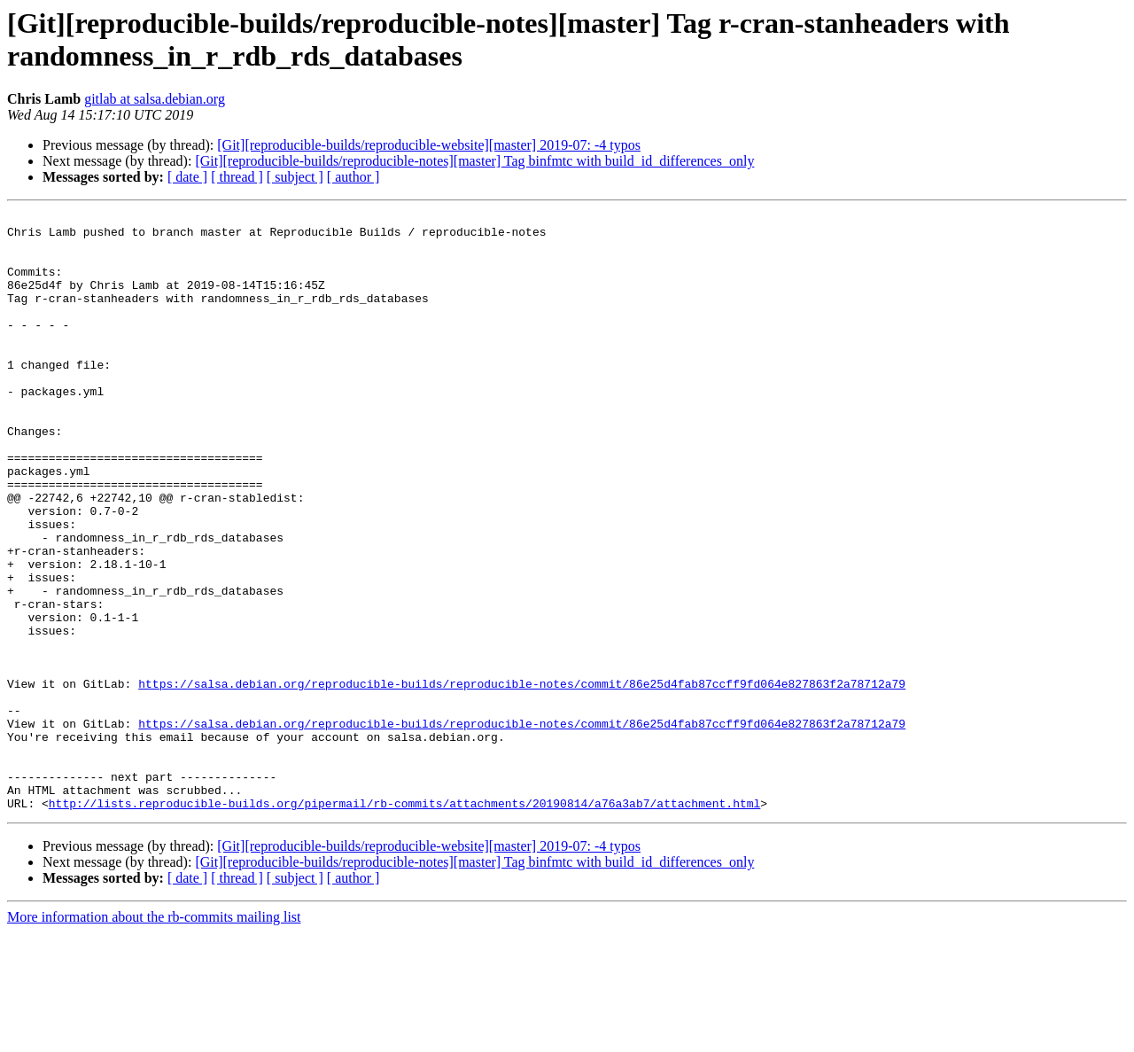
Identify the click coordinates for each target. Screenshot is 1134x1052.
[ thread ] (237, 176)
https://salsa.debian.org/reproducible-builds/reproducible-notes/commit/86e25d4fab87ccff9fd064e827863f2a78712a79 (521, 779)
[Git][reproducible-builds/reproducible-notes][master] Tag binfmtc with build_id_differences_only (474, 160)
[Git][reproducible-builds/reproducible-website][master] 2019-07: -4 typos (429, 144)
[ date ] (187, 176)
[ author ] (353, 176)
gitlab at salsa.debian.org (154, 98)
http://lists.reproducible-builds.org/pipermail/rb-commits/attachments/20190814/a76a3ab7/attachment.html (404, 923)
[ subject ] (295, 176)
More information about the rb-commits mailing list (154, 1036)
